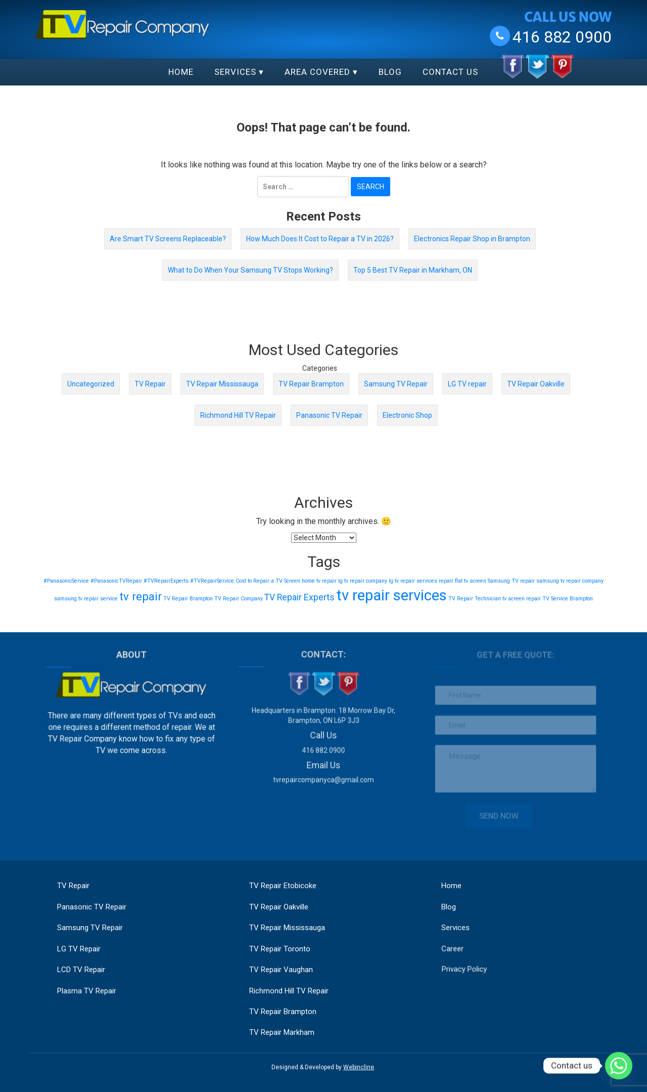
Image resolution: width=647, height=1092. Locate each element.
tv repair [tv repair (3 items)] (140, 596)
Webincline (358, 1067)
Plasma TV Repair (86, 990)
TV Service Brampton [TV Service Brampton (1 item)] (567, 598)
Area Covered (317, 72)
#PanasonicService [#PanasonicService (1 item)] (66, 581)
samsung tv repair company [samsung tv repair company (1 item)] (570, 581)
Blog (390, 72)
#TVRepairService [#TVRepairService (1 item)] (212, 581)
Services (235, 72)
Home (181, 72)
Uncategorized (90, 384)
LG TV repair (467, 384)
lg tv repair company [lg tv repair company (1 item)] (362, 581)
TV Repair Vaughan (281, 969)
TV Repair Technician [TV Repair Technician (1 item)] (474, 598)
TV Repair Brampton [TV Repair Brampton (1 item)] (188, 598)
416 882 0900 (562, 36)
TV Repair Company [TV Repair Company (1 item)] (238, 598)
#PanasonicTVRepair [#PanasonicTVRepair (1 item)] (116, 581)
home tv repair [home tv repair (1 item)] (319, 581)
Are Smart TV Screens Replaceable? (168, 239)
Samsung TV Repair (396, 384)
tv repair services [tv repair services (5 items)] (391, 595)
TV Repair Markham (281, 1032)
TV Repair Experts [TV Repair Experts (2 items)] (299, 597)
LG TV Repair (79, 948)
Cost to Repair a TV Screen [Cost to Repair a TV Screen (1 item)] (268, 581)
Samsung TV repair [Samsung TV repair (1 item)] (511, 581)
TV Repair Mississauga (222, 384)
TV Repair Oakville (536, 384)
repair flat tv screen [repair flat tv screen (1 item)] (462, 581)
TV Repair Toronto (279, 948)
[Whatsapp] (618, 1065)
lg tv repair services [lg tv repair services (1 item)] (413, 581)
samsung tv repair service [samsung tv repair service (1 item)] (86, 598)
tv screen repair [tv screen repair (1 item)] (521, 598)
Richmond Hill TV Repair (238, 415)
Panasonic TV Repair (329, 415)
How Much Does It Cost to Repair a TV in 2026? (320, 239)
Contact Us (450, 72)
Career (457, 941)
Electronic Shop (407, 415)
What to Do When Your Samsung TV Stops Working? (250, 270)
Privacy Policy (469, 960)
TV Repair (150, 384)
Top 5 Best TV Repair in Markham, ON (412, 270)
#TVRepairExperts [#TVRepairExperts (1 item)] (166, 581)
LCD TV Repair (81, 969)
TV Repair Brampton (311, 384)
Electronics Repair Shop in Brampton (472, 239)
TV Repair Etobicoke (282, 885)
